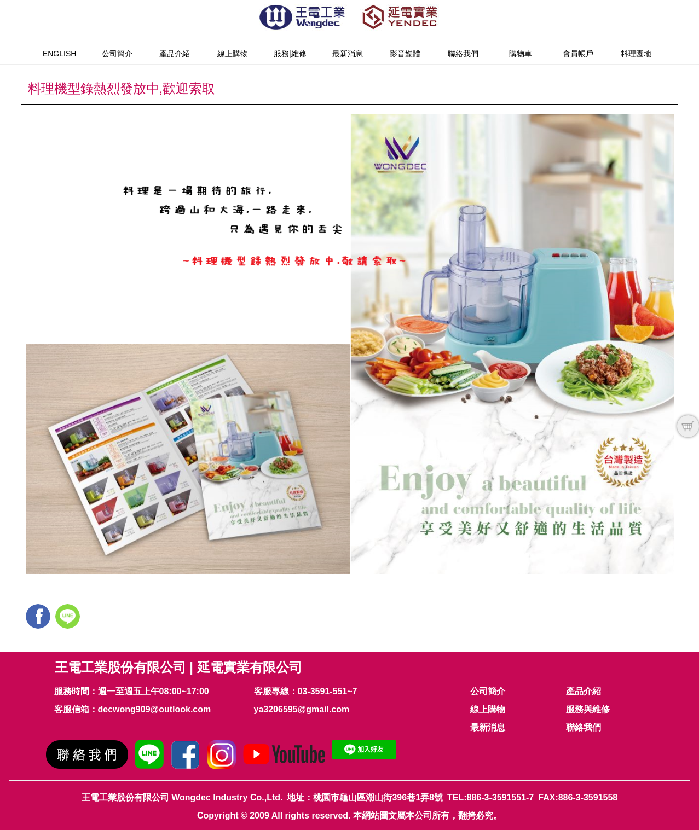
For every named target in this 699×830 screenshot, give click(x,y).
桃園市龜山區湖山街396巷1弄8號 (378, 797)
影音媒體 (405, 53)
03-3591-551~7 (327, 691)
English (59, 53)
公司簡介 (117, 53)
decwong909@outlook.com (154, 709)
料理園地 (636, 53)
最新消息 (347, 53)
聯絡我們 (463, 53)
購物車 (520, 53)
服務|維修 (290, 53)
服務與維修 (588, 709)
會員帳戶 (578, 53)
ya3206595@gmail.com (302, 709)
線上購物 (232, 53)
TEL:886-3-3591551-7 (490, 797)
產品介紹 (174, 53)
